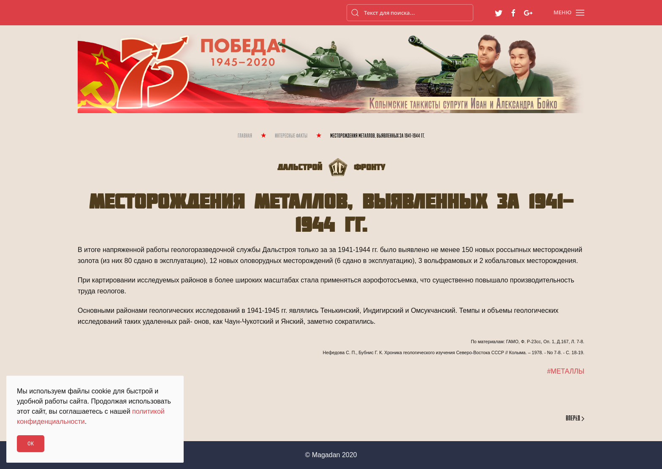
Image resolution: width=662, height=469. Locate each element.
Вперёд (575, 418)
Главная (245, 136)
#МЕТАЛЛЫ (565, 371)
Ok (30, 443)
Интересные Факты (291, 136)
